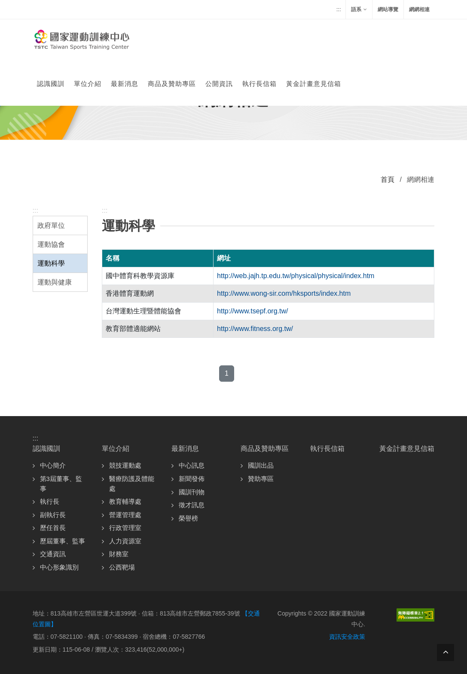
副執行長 (53, 514)
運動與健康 (54, 282)
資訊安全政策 (347, 636)
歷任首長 (53, 527)
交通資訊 (53, 554)
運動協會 (51, 244)
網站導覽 (388, 9)
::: (338, 9)
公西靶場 (122, 567)
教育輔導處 (125, 501)
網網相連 (419, 9)
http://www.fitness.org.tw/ (255, 328)
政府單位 (51, 225)
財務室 (118, 554)
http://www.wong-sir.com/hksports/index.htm (284, 293)
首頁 (387, 179)
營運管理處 (125, 514)
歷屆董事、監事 (62, 541)
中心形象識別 (59, 567)
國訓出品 (261, 465)
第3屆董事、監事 (61, 483)
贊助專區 (261, 478)
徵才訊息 (192, 505)
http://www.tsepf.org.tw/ (252, 311)
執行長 (49, 501)
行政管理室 (125, 527)
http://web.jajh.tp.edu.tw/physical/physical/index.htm (295, 275)
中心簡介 (53, 465)
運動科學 (51, 263)
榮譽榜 (188, 518)
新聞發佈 (192, 478)
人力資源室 (125, 541)
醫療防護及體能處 (131, 483)
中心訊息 (192, 465)
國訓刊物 (192, 492)
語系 (359, 9)
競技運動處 (125, 465)
